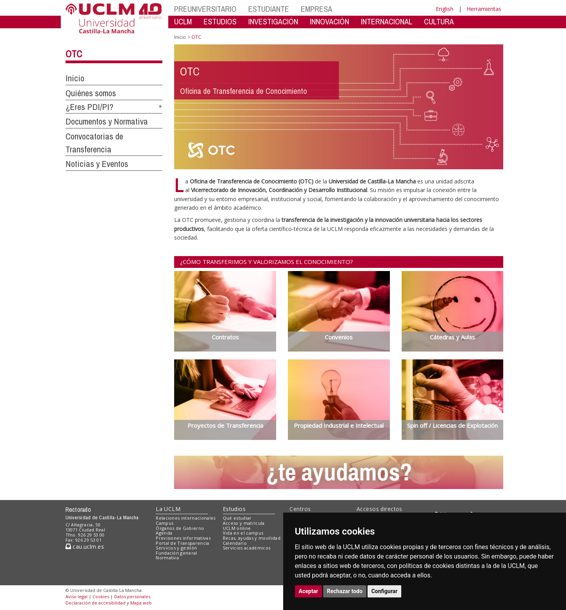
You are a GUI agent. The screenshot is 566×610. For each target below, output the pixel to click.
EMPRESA (316, 9)
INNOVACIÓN (329, 21)
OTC (74, 54)
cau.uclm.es (85, 546)
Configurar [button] (384, 591)
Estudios (234, 509)
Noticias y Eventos (97, 164)
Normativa (167, 558)
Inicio (75, 78)
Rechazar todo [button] (345, 591)
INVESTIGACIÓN (273, 21)
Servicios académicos (247, 548)
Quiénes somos (91, 93)
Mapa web (141, 603)
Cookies (101, 596)
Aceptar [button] (308, 591)
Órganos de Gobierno (180, 528)
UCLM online (237, 528)
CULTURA (439, 21)
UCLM (183, 21)
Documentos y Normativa (107, 121)
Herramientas (484, 9)
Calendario (235, 543)
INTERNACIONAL (386, 21)
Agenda (164, 533)
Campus (164, 523)
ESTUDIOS (220, 21)
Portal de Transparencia (182, 543)
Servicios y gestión (176, 548)
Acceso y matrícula (244, 523)
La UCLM (168, 509)
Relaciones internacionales (186, 518)
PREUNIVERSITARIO (205, 9)
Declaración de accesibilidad (96, 603)
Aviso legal (76, 596)
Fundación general (176, 553)
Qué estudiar (237, 518)
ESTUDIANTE (268, 9)
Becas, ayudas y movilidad (251, 538)
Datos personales (132, 596)
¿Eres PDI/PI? (89, 107)
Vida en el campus (243, 533)
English (444, 9)
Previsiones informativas (183, 538)
